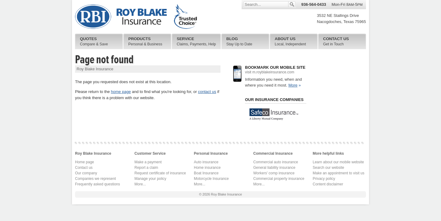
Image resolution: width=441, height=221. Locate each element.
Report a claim (146, 167)
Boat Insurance (206, 173)
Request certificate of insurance (160, 173)
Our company (86, 173)
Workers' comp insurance (274, 173)
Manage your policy (150, 178)
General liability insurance (274, 167)
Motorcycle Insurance (211, 178)
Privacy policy (324, 178)
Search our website (328, 167)
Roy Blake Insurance (136, 16)
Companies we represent (95, 178)
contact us (207, 91)
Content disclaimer (328, 184)
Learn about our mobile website (338, 162)
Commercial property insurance (278, 178)
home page (121, 91)
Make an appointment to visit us (338, 173)
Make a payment (148, 162)
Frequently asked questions (97, 184)
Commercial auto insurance (275, 162)
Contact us (83, 167)
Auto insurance (206, 162)
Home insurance (207, 167)
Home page (84, 162)
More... (140, 184)
